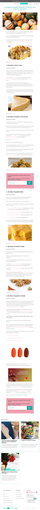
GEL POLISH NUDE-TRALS (23, 1)
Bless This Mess (14, 243)
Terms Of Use (6, 496)
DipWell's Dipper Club (22, 390)
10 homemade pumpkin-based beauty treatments (19, 327)
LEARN (18, 3)
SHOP (15, 3)
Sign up (29, 183)
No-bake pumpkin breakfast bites (14, 214)
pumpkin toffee (9, 78)
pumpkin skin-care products (16, 386)
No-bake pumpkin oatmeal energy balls (15, 208)
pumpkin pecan (30, 78)
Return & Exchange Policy (8, 502)
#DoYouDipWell (29, 392)
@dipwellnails (12, 392)
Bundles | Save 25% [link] (24, 3)
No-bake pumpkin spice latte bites (14, 212)
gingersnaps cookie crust (11, 137)
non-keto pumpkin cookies (15, 306)
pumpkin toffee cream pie (11, 154)
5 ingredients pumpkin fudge (28, 272)
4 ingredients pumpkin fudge (15, 268)
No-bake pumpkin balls (12, 217)
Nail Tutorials (19, 494)
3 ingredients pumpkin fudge (17, 264)
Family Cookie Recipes (15, 292)
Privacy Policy (23, 185)
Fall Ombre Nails (29, 363)
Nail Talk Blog (19, 496)
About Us (5, 494)
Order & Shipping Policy (8, 500)
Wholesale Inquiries (20, 498)
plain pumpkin (15, 77)
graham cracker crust (15, 135)
